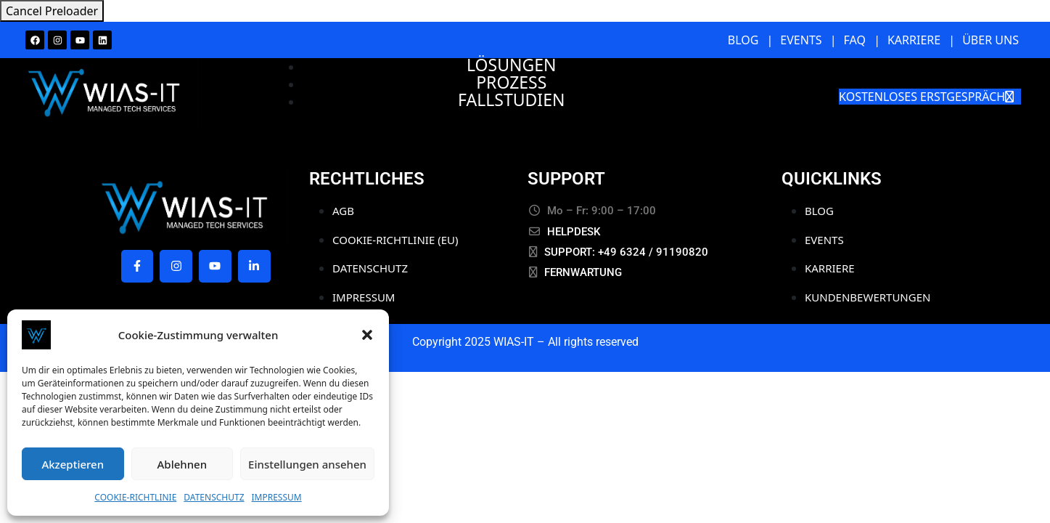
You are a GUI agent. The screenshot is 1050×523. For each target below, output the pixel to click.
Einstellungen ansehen (307, 464)
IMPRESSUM (277, 497)
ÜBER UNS (990, 40)
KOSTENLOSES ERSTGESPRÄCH (926, 97)
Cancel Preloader (52, 11)
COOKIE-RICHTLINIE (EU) (395, 239)
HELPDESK (573, 231)
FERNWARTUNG (583, 272)
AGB (343, 210)
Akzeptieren (72, 464)
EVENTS (800, 40)
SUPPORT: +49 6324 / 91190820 (626, 252)
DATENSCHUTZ (214, 497)
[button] (367, 335)
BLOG (743, 40)
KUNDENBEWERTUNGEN (867, 297)
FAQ (855, 40)
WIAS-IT (513, 342)
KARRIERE (913, 40)
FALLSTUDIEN (511, 99)
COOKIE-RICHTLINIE (135, 497)
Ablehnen (182, 464)
